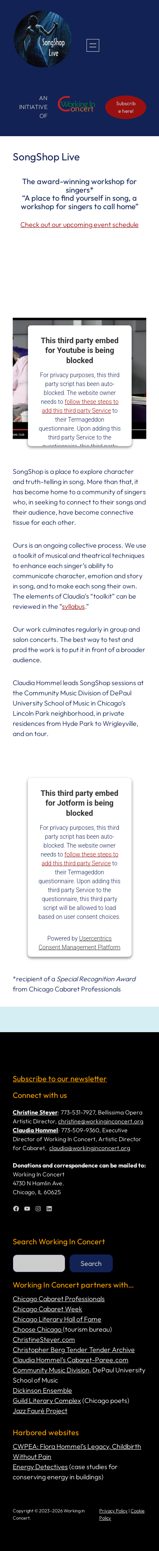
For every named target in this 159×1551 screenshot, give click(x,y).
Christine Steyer (35, 1112)
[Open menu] (92, 45)
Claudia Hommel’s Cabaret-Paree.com (70, 1359)
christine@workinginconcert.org (100, 1121)
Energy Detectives (40, 1466)
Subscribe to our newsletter (60, 1078)
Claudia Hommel (35, 1130)
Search (91, 1263)
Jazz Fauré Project (40, 1410)
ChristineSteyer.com (44, 1339)
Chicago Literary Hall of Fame (57, 1319)
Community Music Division (51, 1370)
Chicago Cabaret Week (47, 1309)
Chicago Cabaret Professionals (59, 1298)
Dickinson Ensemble (42, 1390)
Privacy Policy (113, 1511)
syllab (70, 606)
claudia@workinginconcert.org (89, 1148)
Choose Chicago (38, 1329)
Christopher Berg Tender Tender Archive (74, 1349)
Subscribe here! (126, 107)
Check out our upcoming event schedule (79, 224)
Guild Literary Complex (47, 1400)
